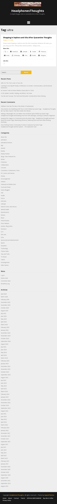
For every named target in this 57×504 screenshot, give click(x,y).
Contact (16, 498)
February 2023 (5, 394)
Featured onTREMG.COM (8, 184)
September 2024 (6, 341)
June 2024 (4, 349)
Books (3, 159)
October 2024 (5, 338)
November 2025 (5, 305)
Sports (3, 243)
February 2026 (5, 299)
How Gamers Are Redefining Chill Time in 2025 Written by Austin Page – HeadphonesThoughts (28, 109)
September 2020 (6, 475)
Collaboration (5, 165)
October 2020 (5, 472)
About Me (4, 137)
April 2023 (4, 389)
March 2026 (4, 297)
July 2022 (3, 414)
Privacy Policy (7, 500)
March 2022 (4, 425)
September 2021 (6, 441)
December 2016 (5, 480)
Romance (3, 229)
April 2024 (4, 355)
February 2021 (5, 461)
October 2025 (5, 308)
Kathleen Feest (5, 106)
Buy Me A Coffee (48, 498)
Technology (4, 248)
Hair (2, 193)
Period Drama (5, 220)
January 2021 (4, 464)
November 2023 (5, 369)
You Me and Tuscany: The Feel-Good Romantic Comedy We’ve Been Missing (23, 96)
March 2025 (4, 324)
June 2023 (4, 383)
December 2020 (5, 467)
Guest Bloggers (5, 190)
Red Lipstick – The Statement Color (26, 127)
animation (4, 140)
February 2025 (5, 327)
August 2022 (4, 411)
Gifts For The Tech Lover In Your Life (11, 83)
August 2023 (4, 377)
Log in (2, 275)
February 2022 (5, 428)
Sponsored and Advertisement (9, 240)
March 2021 (4, 458)
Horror (3, 198)
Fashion (3, 181)
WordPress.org (5, 284)
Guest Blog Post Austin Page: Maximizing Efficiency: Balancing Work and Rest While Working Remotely (27, 120)
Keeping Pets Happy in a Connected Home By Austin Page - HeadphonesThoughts (25, 118)
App (2, 145)
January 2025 (4, 330)
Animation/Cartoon (6, 142)
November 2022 (5, 402)
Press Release (5, 223)
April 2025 (4, 322)
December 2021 (5, 433)
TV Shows (4, 257)
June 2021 (4, 450)
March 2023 (4, 391)
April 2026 (4, 294)
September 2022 (6, 408)
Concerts (3, 168)
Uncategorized (5, 262)
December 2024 (5, 333)
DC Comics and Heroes (7, 173)
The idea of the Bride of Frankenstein (23, 106)
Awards (3, 148)
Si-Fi (2, 232)
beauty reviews (5, 154)
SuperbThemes (49, 495)
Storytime (4, 246)
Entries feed (4, 278)
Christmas (4, 162)
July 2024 (3, 347)
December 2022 (5, 400)
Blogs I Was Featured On (8, 156)
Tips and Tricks (5, 254)
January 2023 (4, 397)
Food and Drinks (6, 187)
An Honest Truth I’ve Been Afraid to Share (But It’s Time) (17, 90)
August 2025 (4, 310)
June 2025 (4, 316)
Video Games (5, 265)
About (10, 498)
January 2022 (4, 430)
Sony (2, 237)
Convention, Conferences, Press (10, 170)
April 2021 (4, 455)
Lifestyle (3, 204)
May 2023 (4, 386)
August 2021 (4, 444)
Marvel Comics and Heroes (9, 207)
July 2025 (3, 313)
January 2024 (4, 363)
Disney (3, 176)
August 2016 (4, 486)
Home (4, 498)
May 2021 (4, 453)
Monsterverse (5, 212)
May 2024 (4, 352)
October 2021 (5, 439)
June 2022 (4, 416)
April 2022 (4, 422)
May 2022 (4, 419)
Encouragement (5, 179)
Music (2, 218)
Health (3, 195)
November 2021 (5, 436)
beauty (3, 151)
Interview (3, 201)
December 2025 (5, 302)
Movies (3, 215)
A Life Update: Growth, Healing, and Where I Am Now (16, 93)
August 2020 (4, 478)
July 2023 (3, 380)
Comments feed (5, 281)
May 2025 (4, 319)
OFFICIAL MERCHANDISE (34, 498)
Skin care (3, 234)
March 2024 (4, 358)
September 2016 (6, 483)
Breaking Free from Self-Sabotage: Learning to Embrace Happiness (35, 115)
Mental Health (5, 209)
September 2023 (6, 375)
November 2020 (5, 469)
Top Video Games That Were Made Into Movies (17, 111)
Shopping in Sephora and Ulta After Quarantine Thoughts (27, 37)
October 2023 (5, 372)
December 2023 (5, 366)
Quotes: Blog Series (6, 226)
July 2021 (3, 447)
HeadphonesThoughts (27, 11)
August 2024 (4, 344)
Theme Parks (5, 251)
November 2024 (5, 336)
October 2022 (5, 405)
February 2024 (5, 361)
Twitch (3, 259)
